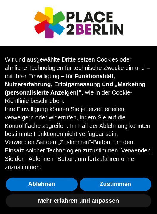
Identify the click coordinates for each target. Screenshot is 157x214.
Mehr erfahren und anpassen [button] (78, 200)
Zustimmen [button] (115, 184)
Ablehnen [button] (41, 184)
